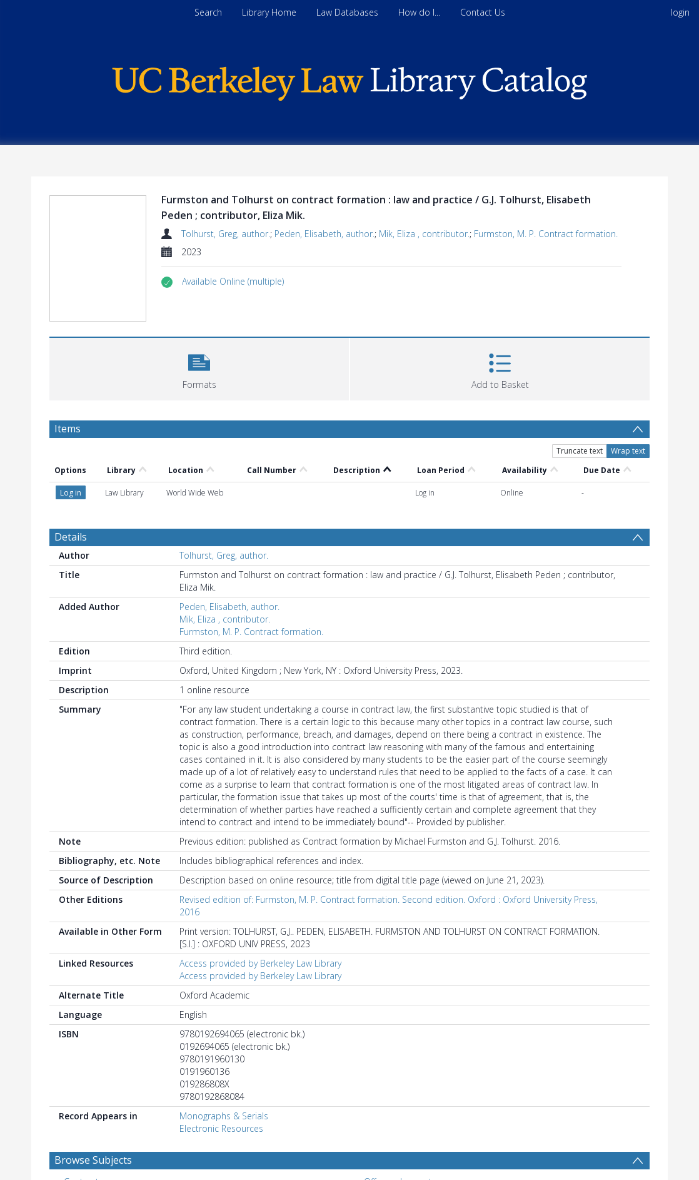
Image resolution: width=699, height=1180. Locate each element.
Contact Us (482, 12)
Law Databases (347, 12)
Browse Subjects (93, 1160)
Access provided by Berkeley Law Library (260, 963)
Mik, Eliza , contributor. (424, 234)
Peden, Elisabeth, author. (324, 234)
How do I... (419, 12)
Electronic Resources (221, 1128)
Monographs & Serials (223, 1116)
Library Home (269, 12)
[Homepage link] (349, 80)
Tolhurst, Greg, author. (225, 234)
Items (67, 428)
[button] (233, 281)
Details (70, 537)
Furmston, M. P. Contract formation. (546, 234)
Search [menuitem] (208, 12)
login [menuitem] (680, 12)
